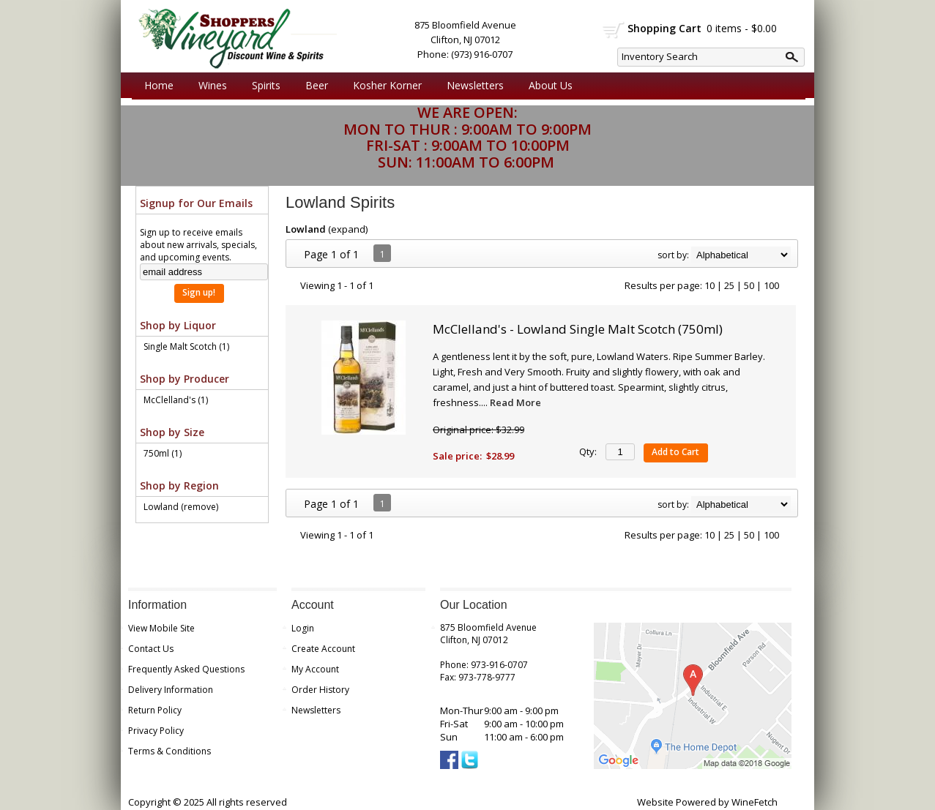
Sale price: (457, 455)
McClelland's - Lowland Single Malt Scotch (578, 328)
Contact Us (151, 648)
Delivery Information (170, 689)
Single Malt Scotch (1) (186, 346)
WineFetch (754, 802)
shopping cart (614, 30)
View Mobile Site (161, 628)
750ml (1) (163, 453)
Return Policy (155, 710)
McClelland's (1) (176, 400)
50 (749, 285)
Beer (313, 85)
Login (302, 628)
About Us (547, 85)
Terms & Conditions (169, 751)
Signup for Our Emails (196, 203)
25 (729, 285)
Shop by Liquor (178, 325)
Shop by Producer (184, 379)
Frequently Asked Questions (186, 669)
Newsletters (475, 85)
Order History (320, 689)
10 (709, 285)
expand (348, 229)
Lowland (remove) (181, 506)
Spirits (262, 85)
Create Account (323, 648)
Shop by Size (172, 432)
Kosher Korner (383, 85)
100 (771, 285)
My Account (315, 669)
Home (159, 85)
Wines (209, 85)
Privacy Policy (156, 730)
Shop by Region (179, 485)
